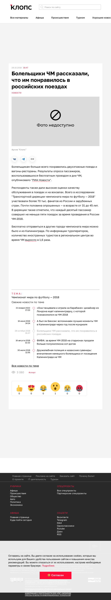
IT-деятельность (37, 479)
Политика (15, 502)
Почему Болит (87, 476)
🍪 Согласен (55, 575)
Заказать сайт (67, 476)
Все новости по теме (25, 365)
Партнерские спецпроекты (72, 493)
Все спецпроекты (66, 490)
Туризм (80, 17)
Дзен (59, 531)
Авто (12, 499)
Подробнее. (48, 565)
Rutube (61, 528)
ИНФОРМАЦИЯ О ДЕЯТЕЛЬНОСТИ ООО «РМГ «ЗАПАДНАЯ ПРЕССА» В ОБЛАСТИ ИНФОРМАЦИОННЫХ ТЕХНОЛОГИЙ (48, 594)
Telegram (62, 520)
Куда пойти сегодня (21, 520)
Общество (15, 496)
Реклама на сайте (45, 476)
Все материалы (19, 17)
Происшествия (60, 17)
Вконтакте (62, 517)
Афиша (40, 17)
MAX (59, 523)
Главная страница (21, 476)
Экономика (16, 505)
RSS (59, 534)
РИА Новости (41, 180)
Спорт (32, 372)
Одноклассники (65, 525)
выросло (31, 239)
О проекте (18, 479)
